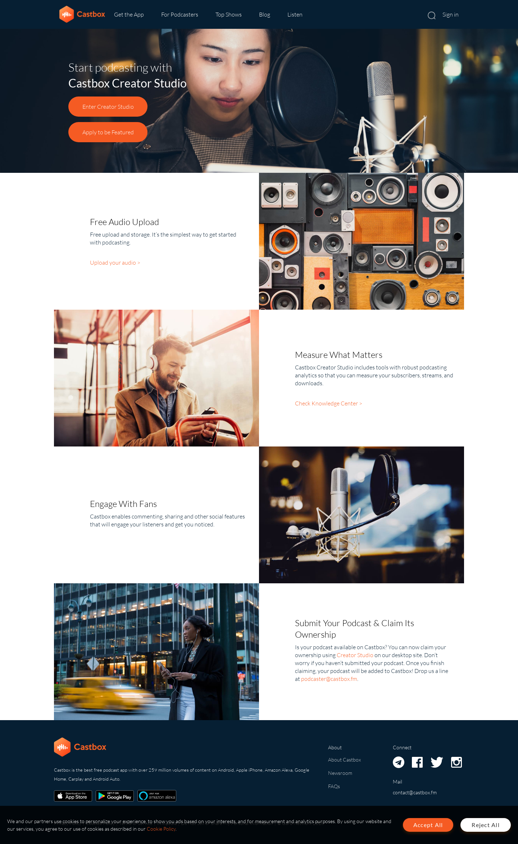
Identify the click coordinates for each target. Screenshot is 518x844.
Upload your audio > (115, 262)
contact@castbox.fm (415, 792)
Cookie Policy (161, 829)
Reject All (486, 824)
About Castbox (344, 760)
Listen (295, 14)
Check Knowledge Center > (328, 403)
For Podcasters (179, 14)
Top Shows (228, 14)
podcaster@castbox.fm (329, 678)
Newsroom (340, 773)
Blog (264, 14)
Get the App (129, 14)
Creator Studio (355, 655)
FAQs (334, 786)
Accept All (428, 824)
